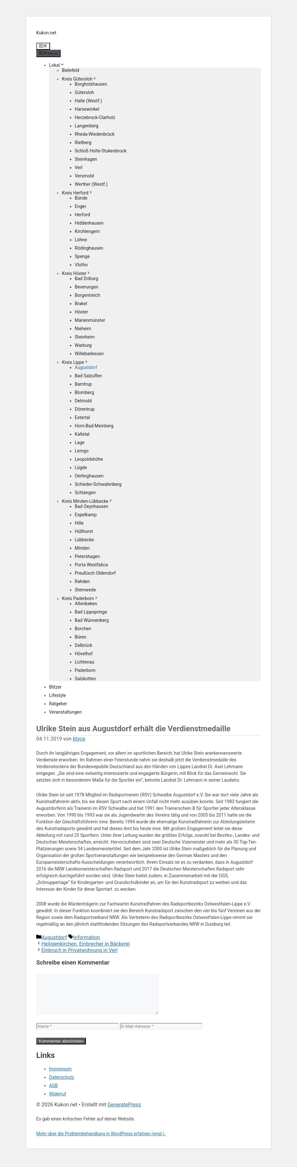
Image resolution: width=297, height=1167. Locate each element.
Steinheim (85, 336)
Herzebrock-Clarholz (95, 117)
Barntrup (83, 384)
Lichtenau (84, 662)
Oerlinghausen (89, 475)
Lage (79, 442)
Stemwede (85, 589)
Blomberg (84, 392)
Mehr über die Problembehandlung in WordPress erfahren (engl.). (100, 1141)
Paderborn (85, 670)
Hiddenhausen (89, 223)
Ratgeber (58, 703)
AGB (53, 1093)
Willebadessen (89, 353)
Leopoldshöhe (89, 459)
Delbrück (83, 645)
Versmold (84, 175)
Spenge (82, 256)
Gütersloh (84, 92)
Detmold (83, 400)
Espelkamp (86, 514)
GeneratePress (124, 1112)
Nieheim (83, 328)
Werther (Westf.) (91, 184)
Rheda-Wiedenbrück (95, 134)
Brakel (81, 303)
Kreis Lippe (75, 362)
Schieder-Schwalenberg (98, 484)
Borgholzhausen (91, 84)
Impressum (60, 1076)
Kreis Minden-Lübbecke (87, 501)
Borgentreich (87, 295)
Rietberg (83, 142)
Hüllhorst (84, 531)
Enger (80, 206)
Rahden (82, 581)
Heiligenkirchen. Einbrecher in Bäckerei (85, 944)
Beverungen (86, 286)
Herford (82, 214)
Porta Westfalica (91, 564)
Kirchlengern (87, 231)
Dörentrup (85, 409)
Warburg (83, 345)
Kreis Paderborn (80, 598)
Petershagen (87, 556)
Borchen (83, 628)
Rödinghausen (89, 248)
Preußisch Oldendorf (95, 573)
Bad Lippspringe (91, 611)
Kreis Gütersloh (79, 79)
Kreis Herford (77, 192)
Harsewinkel (87, 109)
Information (86, 937)
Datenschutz (61, 1084)
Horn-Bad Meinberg (94, 425)
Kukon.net (46, 32)
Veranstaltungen (65, 712)
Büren (80, 636)
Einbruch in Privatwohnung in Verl (79, 950)
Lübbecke (84, 539)
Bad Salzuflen (88, 375)
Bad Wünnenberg (92, 620)
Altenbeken (86, 603)
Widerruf (57, 1101)
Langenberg (86, 125)
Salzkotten (85, 678)
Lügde (81, 467)
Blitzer (55, 687)
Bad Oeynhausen (91, 506)
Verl (78, 167)
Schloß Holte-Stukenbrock (100, 150)
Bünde (81, 198)
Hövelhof (84, 653)
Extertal (82, 417)
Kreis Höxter (76, 273)
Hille (79, 523)
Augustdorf (86, 367)
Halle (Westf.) (88, 100)
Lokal (56, 65)
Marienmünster (90, 320)
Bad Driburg (86, 278)
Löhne (81, 239)
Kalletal (82, 434)
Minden (82, 548)
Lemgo (82, 450)
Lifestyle (57, 695)
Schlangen (85, 492)
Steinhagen (86, 159)
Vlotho (81, 264)
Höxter (81, 311)
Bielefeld (70, 70)
